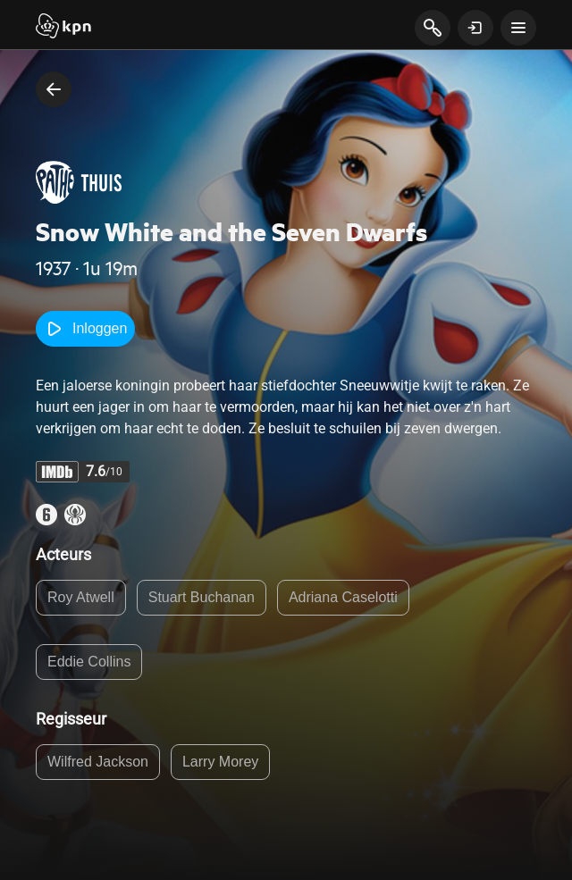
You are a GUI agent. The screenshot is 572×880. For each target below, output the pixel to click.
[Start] (63, 28)
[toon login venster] (475, 28)
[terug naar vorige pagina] (54, 89)
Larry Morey (220, 761)
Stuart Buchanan (201, 597)
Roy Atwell (80, 597)
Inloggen (85, 329)
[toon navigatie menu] (518, 28)
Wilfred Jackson (97, 761)
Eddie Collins (88, 661)
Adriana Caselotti (343, 597)
